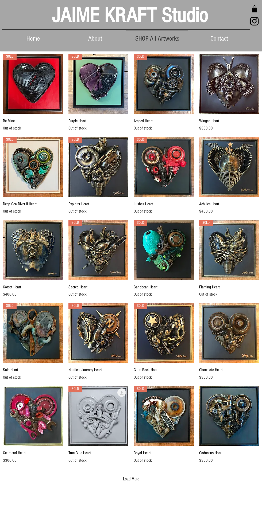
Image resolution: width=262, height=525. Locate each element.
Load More (131, 478)
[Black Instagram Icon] (254, 21)
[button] (254, 8)
